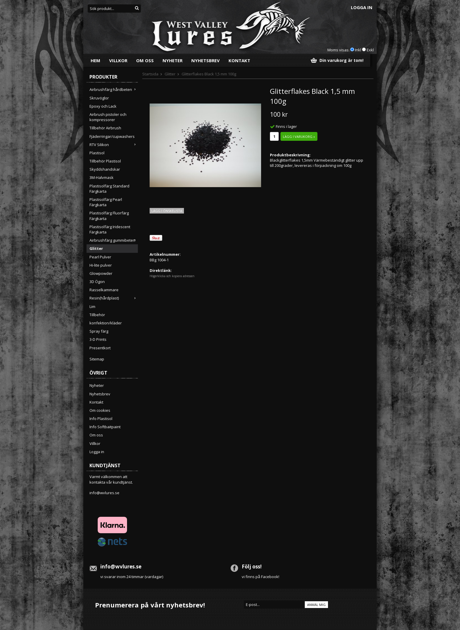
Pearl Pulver (100, 257)
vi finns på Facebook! (260, 576)
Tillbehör (97, 314)
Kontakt (239, 60)
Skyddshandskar (104, 169)
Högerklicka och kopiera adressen (172, 276)
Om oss (145, 60)
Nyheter (172, 60)
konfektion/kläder (105, 323)
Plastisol (96, 152)
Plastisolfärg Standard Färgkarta (109, 188)
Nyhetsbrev (205, 60)
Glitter (96, 248)
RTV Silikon (113, 144)
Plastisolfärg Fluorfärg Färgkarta (109, 215)
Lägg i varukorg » (299, 136)
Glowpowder (100, 273)
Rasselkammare (104, 289)
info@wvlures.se (104, 492)
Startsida (150, 74)
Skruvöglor (99, 98)
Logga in (361, 7)
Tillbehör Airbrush (105, 128)
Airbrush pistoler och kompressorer (107, 117)
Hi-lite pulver (100, 265)
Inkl (358, 49)
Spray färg (98, 331)
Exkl (370, 49)
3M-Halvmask (101, 177)
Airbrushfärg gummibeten (113, 240)
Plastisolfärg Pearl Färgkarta (105, 202)
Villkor (118, 60)
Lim (92, 306)
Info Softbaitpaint (105, 426)
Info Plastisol (100, 418)
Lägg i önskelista (166, 211)
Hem (95, 60)
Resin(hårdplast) (113, 298)
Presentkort (100, 347)
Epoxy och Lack (102, 106)
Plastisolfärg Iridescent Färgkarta (109, 229)
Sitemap (96, 359)
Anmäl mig (316, 604)
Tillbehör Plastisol (105, 161)
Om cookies (99, 410)
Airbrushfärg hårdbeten (113, 89)
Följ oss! (252, 566)
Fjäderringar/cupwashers (112, 136)
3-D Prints (97, 339)
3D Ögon (97, 281)
